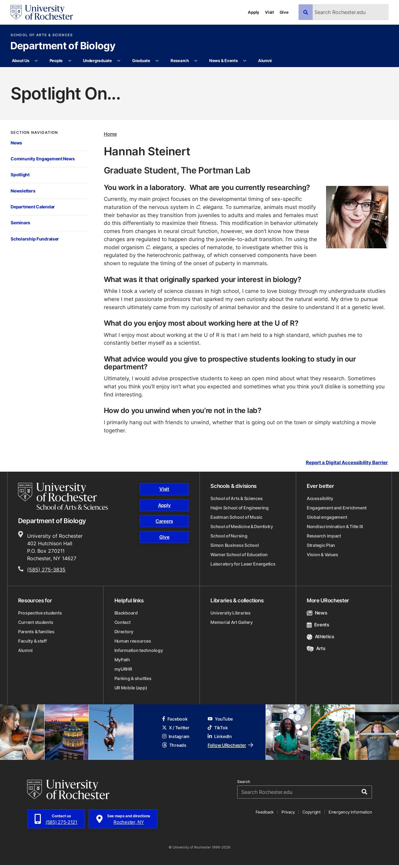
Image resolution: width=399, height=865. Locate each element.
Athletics (320, 636)
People (56, 60)
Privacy (288, 812)
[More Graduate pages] (157, 61)
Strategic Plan (321, 545)
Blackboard (126, 613)
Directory (123, 631)
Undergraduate (97, 60)
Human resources (132, 641)
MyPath (122, 660)
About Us (20, 60)
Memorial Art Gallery (231, 622)
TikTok (218, 728)
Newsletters (23, 191)
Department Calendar (33, 207)
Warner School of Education (239, 554)
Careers (164, 521)
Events (318, 624)
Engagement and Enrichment (337, 508)
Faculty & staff (32, 641)
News (16, 143)
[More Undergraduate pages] (119, 61)
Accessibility (320, 498)
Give (284, 12)
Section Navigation (34, 132)
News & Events (223, 60)
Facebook (175, 719)
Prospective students (40, 613)
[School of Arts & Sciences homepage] (63, 496)
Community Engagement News (43, 159)
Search (243, 782)
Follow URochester (230, 745)
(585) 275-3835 (46, 569)
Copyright (311, 812)
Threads (174, 745)
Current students (35, 622)
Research (180, 60)
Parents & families (36, 631)
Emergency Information (350, 812)
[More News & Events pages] (245, 61)
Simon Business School (234, 545)
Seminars (20, 223)
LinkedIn (220, 736)
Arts (316, 648)
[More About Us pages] (36, 61)
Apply (253, 12)
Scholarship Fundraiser (35, 239)
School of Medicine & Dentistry (241, 526)
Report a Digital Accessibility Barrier (347, 462)
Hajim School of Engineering (239, 508)
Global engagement (327, 517)
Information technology (138, 650)
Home (110, 134)
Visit (269, 12)
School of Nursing (228, 536)
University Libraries (230, 613)
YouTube (220, 719)
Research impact (324, 536)
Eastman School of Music (236, 517)
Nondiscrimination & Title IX (335, 526)
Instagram (176, 736)
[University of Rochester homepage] (42, 12)
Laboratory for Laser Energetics (242, 564)
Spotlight (20, 174)
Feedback (265, 812)
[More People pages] (70, 61)
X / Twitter (176, 728)
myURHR (123, 669)
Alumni (265, 60)
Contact (122, 622)
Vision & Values (322, 554)
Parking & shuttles (132, 678)
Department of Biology (63, 46)
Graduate (141, 60)
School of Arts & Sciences (42, 35)
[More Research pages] (196, 61)
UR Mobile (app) (130, 688)
